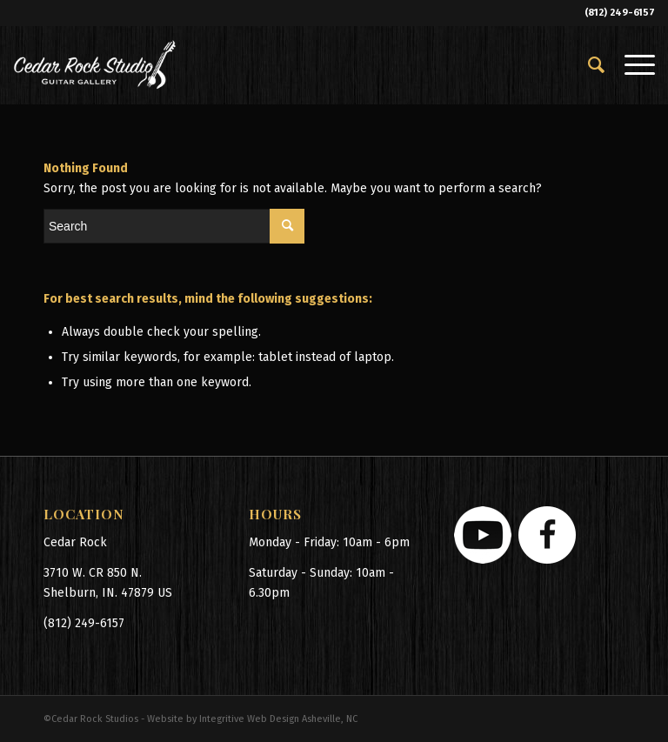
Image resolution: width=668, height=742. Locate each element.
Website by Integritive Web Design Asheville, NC (252, 719)
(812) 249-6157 (619, 12)
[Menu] (631, 65)
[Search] (588, 65)
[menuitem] (588, 65)
